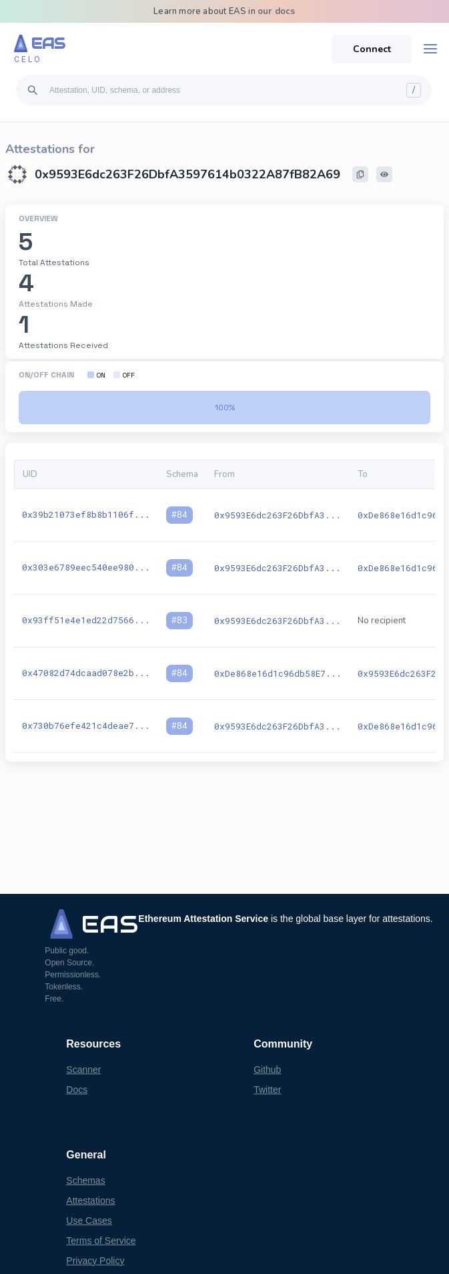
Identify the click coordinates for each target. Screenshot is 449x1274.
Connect (372, 49)
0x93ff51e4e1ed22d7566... (86, 620)
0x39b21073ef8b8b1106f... (86, 514)
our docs (277, 11)
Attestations (90, 1200)
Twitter (267, 1089)
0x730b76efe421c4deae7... (86, 726)
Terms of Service (100, 1240)
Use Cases (88, 1220)
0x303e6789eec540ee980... (86, 567)
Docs (76, 1089)
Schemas (85, 1180)
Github (267, 1069)
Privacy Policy (95, 1260)
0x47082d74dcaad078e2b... (86, 673)
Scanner (83, 1069)
